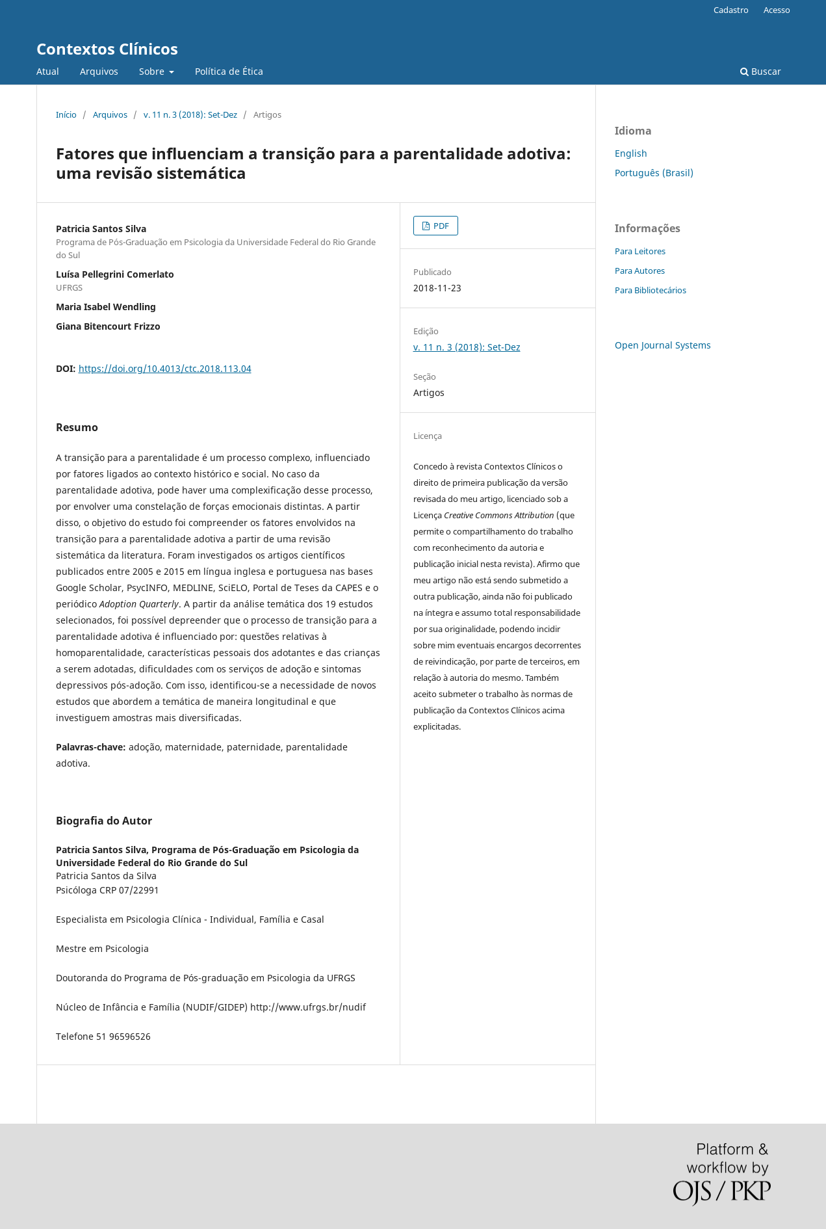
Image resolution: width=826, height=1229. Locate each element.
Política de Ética (229, 71)
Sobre (153, 71)
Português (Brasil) (654, 172)
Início (66, 114)
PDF (440, 225)
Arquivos (99, 71)
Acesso (777, 10)
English (631, 153)
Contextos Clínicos (107, 48)
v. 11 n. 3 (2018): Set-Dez (190, 114)
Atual (47, 71)
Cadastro (731, 10)
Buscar (760, 71)
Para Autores (640, 270)
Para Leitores (640, 251)
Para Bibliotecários (650, 290)
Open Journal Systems (663, 345)
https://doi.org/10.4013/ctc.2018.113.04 (165, 368)
